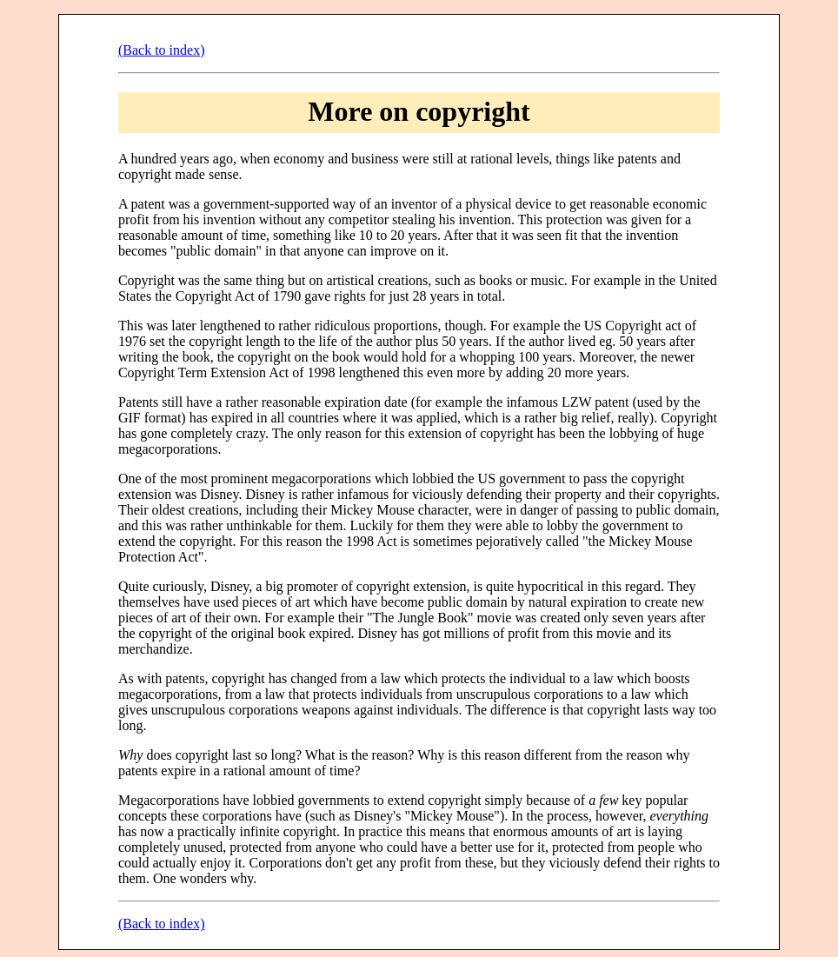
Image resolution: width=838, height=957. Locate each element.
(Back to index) (161, 50)
